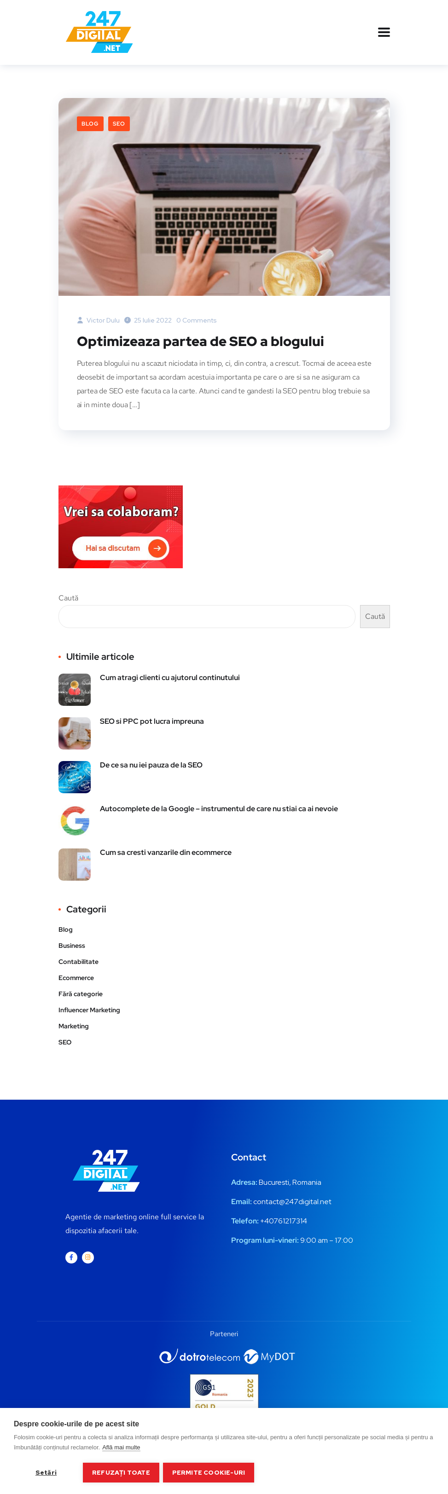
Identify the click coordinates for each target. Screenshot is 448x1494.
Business (71, 945)
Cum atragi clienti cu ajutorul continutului (170, 677)
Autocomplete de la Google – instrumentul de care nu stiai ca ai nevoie (219, 808)
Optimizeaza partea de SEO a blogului (202, 341)
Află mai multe (121, 1448)
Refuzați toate (121, 1472)
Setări (46, 1472)
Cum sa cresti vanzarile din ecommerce (166, 852)
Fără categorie (80, 993)
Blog (90, 123)
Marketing (73, 1025)
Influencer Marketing (89, 1009)
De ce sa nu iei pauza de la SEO (151, 764)
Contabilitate (78, 961)
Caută (68, 597)
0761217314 (288, 1220)
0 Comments (196, 320)
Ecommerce (76, 977)
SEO (119, 123)
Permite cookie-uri (209, 1472)
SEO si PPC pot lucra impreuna (152, 721)
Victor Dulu (98, 320)
